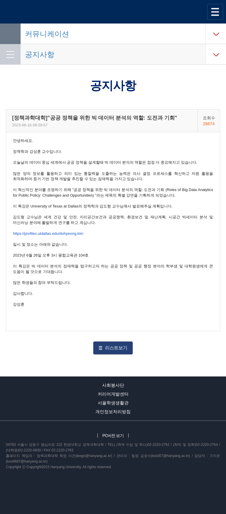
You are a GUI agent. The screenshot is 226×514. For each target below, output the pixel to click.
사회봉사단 (113, 385)
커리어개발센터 (113, 393)
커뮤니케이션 (47, 34)
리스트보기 (116, 347)
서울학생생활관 (113, 402)
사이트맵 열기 (215, 12)
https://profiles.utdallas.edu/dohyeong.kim (48, 233)
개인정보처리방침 (113, 411)
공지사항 (39, 54)
